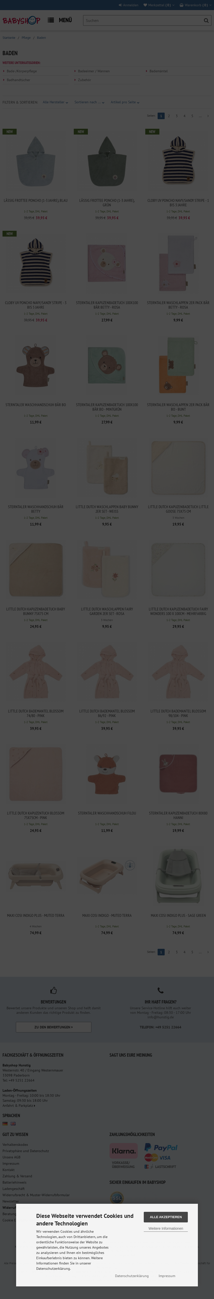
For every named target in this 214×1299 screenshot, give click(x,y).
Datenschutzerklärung (132, 1276)
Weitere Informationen (166, 1228)
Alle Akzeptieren (166, 1217)
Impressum (167, 1276)
